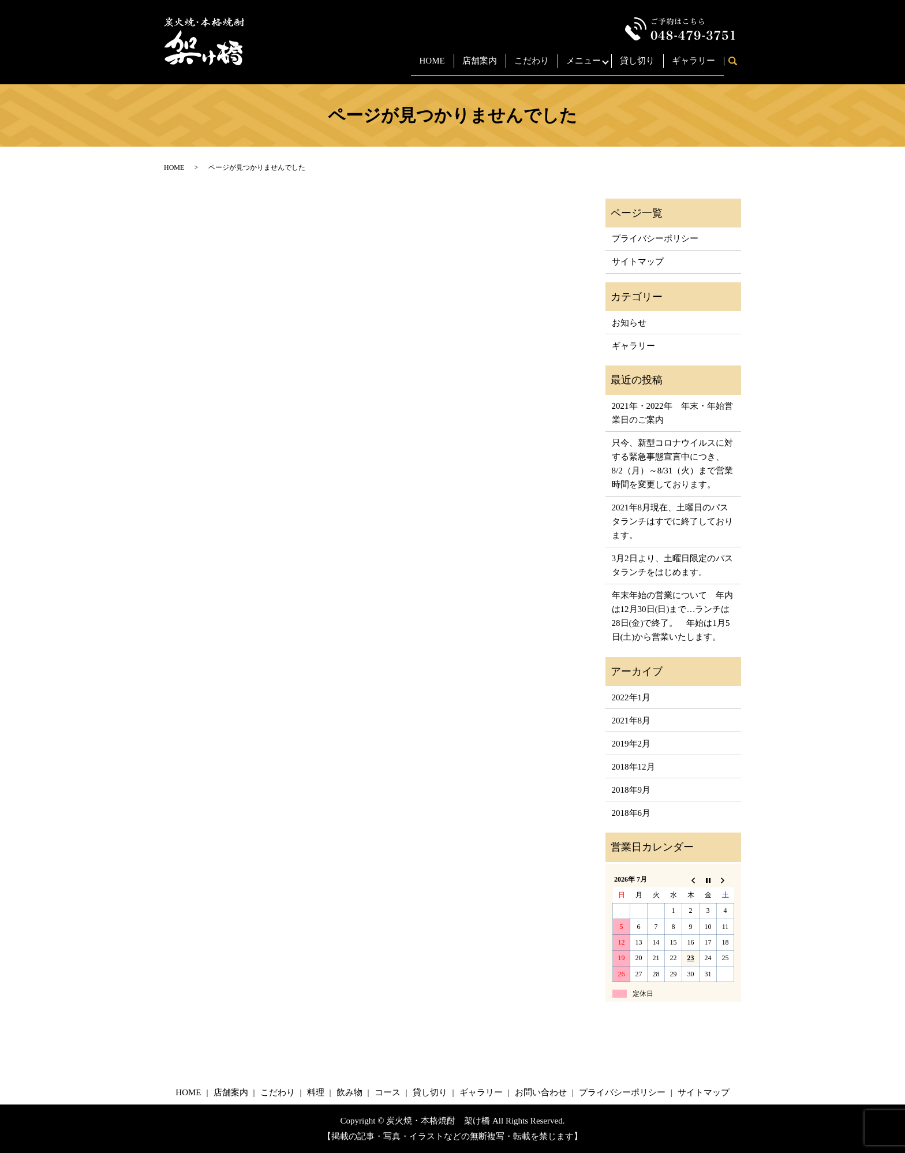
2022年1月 (631, 697)
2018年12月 (633, 766)
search (736, 66)
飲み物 (349, 1092)
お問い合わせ (541, 1092)
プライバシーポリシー (655, 238)
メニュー (576, 65)
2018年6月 (631, 813)
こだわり (524, 65)
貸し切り (637, 65)
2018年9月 (631, 789)
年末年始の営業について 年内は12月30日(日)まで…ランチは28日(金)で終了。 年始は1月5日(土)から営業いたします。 (672, 616)
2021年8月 (631, 720)
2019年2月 (631, 743)
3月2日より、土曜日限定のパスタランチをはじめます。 (672, 565)
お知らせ (629, 322)
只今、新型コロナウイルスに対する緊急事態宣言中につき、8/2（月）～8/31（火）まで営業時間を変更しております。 (673, 463)
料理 (315, 1092)
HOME (425, 65)
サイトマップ (638, 261)
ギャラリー (693, 65)
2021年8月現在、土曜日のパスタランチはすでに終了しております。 (672, 521)
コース (388, 1092)
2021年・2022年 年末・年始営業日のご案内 (672, 412)
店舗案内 (472, 65)
